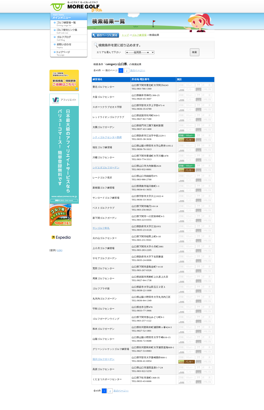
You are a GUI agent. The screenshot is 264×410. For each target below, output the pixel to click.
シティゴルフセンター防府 (107, 137)
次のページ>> (137, 70)
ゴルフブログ (68, 38)
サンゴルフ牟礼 (101, 228)
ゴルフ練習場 (139, 35)
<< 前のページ (110, 70)
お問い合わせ (68, 46)
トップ (125, 35)
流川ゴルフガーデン (103, 359)
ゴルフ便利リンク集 (68, 31)
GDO (60, 250)
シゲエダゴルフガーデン (106, 167)
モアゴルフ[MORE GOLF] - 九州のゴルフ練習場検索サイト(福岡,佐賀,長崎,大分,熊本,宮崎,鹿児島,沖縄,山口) (77, 6)
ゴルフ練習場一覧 (68, 24)
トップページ (68, 53)
